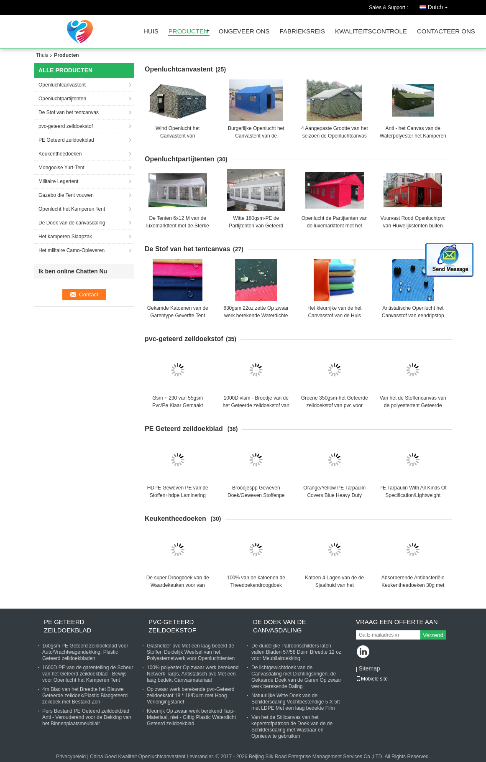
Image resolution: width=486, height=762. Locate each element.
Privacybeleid (71, 756)
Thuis (42, 55)
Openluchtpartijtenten (62, 99)
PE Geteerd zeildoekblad (66, 140)
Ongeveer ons (244, 31)
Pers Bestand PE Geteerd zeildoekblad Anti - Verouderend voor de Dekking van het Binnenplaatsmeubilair (86, 717)
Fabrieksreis (302, 31)
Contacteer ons (446, 31)
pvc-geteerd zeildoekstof (65, 126)
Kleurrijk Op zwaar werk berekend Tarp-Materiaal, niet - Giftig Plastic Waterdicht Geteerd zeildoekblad (191, 717)
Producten (188, 31)
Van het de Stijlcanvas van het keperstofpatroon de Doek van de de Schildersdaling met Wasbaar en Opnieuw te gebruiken (292, 726)
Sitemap (369, 668)
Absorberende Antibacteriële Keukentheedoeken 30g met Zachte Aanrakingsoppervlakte (413, 585)
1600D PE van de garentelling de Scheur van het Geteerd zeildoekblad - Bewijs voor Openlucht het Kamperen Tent (87, 674)
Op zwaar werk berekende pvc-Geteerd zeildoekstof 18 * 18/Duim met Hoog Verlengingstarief (190, 695)
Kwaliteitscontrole (371, 31)
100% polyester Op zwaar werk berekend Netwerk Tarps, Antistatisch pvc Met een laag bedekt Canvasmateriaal (192, 674)
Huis (151, 31)
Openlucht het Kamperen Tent (72, 209)
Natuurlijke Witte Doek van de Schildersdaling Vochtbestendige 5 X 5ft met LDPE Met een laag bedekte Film (295, 702)
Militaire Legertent (58, 181)
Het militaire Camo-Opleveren (72, 250)
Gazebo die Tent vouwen (66, 195)
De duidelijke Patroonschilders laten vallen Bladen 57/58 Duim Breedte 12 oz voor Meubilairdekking (296, 652)
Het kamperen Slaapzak (65, 237)
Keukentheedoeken (60, 154)
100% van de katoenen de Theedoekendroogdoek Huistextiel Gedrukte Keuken (256, 585)
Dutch (439, 5)
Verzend (433, 635)
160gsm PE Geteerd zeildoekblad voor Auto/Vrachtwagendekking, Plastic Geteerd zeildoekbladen (85, 652)
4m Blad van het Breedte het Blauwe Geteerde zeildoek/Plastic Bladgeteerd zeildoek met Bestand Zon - (85, 695)
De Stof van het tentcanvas (68, 112)
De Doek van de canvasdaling (71, 223)
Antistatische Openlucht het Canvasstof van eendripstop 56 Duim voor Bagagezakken (413, 315)
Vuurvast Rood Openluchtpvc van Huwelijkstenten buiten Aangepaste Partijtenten (412, 225)
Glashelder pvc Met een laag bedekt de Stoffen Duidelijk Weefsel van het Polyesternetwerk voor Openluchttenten (191, 652)
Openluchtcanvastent (62, 85)
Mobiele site (372, 679)
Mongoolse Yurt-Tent (61, 168)
